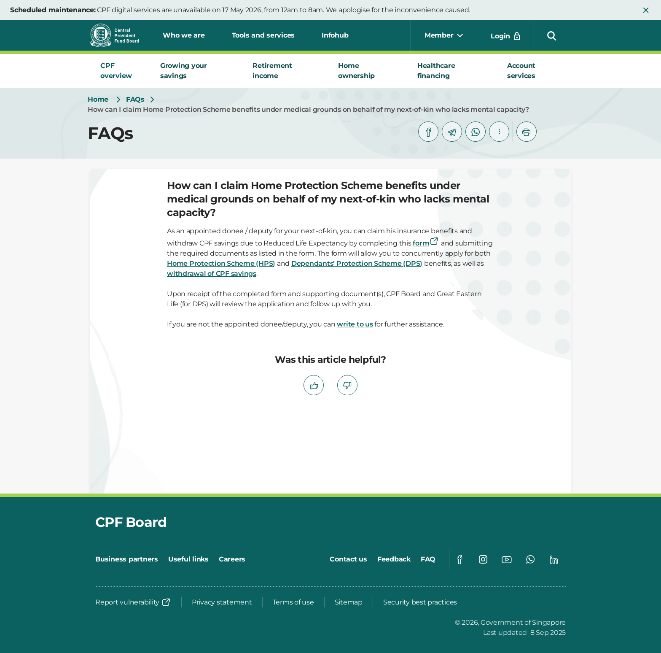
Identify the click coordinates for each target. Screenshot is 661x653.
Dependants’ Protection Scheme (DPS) (356, 263)
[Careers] (232, 559)
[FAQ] (428, 559)
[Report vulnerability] (133, 602)
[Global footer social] (459, 559)
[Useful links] (188, 559)
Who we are (184, 35)
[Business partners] (126, 559)
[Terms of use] (293, 602)
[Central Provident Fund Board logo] (119, 35)
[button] (646, 10)
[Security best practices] (420, 602)
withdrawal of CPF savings (211, 274)
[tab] (120, 71)
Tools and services (263, 35)
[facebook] (428, 131)
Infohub (335, 35)
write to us (355, 324)
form (426, 243)
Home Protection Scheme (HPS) (221, 263)
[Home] (98, 99)
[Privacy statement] (222, 602)
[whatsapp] (475, 131)
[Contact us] (348, 559)
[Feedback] (394, 559)
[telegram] (452, 131)
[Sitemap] (349, 602)
